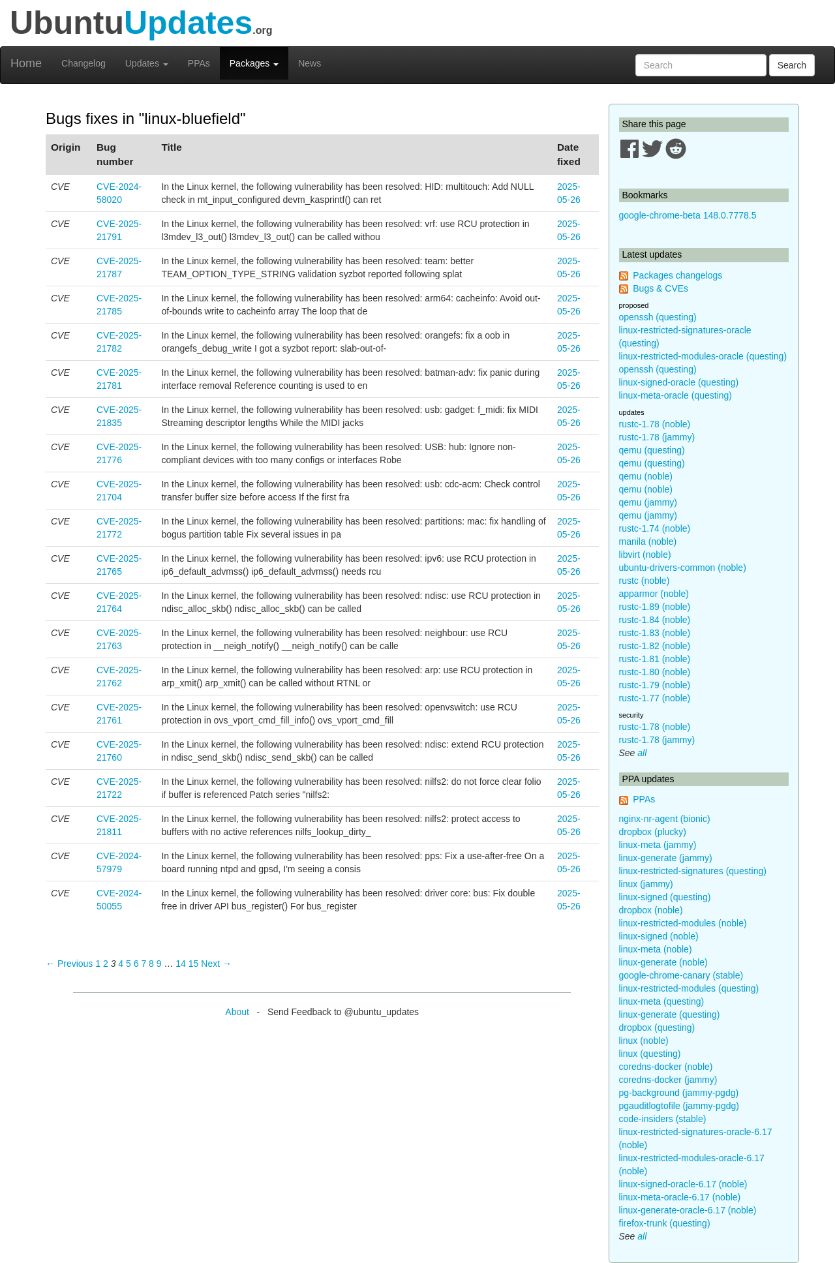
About (237, 1012)
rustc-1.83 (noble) (655, 633)
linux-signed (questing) (665, 897)
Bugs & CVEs (660, 288)
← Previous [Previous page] (69, 963)
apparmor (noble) (654, 593)
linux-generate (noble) (663, 962)
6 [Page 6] (136, 963)
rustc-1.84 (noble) (655, 620)
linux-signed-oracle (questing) (679, 382)
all (641, 753)
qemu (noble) (646, 476)
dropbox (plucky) (653, 832)
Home (26, 63)
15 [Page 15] (194, 963)
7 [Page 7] (143, 963)
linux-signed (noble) (659, 936)
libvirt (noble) (645, 554)
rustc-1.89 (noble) (655, 606)
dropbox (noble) (651, 910)
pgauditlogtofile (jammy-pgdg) (679, 1106)
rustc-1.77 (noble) (655, 698)
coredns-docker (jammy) (668, 1079)
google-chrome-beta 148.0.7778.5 (688, 215)
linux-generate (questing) (669, 1014)
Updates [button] (146, 63)
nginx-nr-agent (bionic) (664, 819)
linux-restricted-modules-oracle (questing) (703, 356)
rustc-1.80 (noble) (655, 672)
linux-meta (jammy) (658, 845)
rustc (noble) (644, 580)
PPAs (199, 63)
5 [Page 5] (128, 963)
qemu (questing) (652, 450)
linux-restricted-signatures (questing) (693, 871)
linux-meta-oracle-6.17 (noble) (680, 1197)
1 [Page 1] (97, 963)
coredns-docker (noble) (666, 1066)
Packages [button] (254, 63)
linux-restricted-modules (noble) (683, 923)
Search (792, 65)
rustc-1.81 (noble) (655, 659)
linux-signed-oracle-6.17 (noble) (683, 1184)
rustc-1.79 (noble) (655, 685)
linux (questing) (650, 1053)
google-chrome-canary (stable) (681, 975)
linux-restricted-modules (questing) (689, 988)
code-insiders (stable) (662, 1119)
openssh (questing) (658, 317)
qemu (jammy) (648, 502)
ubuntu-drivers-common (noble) (682, 567)
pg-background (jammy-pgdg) (679, 1093)
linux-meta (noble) (655, 949)
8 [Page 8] (151, 963)
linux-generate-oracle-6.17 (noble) (688, 1210)
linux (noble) (644, 1040)
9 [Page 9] (159, 963)
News (309, 63)
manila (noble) (648, 541)
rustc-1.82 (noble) (655, 646)
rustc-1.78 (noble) (655, 424)
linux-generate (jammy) (665, 858)
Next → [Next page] (216, 963)
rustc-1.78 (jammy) (657, 437)
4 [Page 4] (120, 963)
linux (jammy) (646, 884)
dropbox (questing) (657, 1027)
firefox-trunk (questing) (664, 1223)
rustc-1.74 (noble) (655, 528)
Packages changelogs (677, 275)
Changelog (83, 63)
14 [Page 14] (180, 963)
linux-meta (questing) (662, 1001)
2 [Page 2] (105, 963)
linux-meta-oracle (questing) (676, 395)
